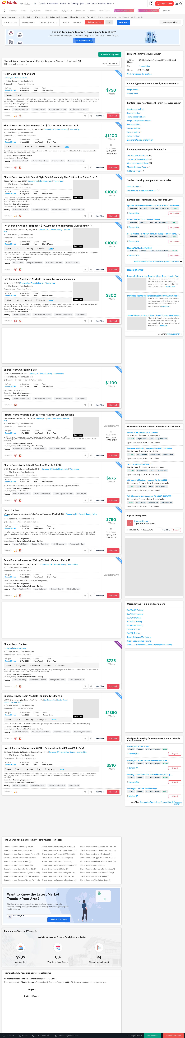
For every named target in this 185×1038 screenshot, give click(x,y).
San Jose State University (26, 783)
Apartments (80, 11)
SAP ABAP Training (135, 614)
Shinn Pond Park (58, 161)
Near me (13, 11)
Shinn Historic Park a (20, 161)
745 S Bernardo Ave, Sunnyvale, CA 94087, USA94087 (149, 497)
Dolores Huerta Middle (42, 494)
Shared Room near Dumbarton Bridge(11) (57, 858)
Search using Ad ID (170, 23)
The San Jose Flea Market (139, 156)
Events (48, 3)
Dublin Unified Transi (76, 680)
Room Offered (10, 91)
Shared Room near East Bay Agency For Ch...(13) (22, 855)
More (116, 3)
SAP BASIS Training (135, 611)
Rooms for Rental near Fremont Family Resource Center (158, 262)
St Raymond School (57, 680)
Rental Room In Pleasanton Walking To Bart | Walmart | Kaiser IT (37, 561)
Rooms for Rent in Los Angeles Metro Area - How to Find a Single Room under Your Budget (154, 276)
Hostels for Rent (133, 133)
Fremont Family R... (47, 23)
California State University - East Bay (30, 542)
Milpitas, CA (41, 419)
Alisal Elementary (59, 544)
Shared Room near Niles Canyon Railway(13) (58, 847)
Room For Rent (12, 510)
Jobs (87, 3)
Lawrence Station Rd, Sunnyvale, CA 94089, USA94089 (149, 449)
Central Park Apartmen (21, 315)
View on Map (74, 130)
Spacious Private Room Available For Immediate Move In (33, 696)
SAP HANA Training (135, 626)
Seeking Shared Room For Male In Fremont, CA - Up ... (149, 775)
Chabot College (22, 312)
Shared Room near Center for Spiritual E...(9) (20, 869)
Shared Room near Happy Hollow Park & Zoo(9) (97, 858)
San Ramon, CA (50, 700)
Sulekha (9, 3)
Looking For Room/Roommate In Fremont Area (147, 761)
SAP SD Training (133, 634)
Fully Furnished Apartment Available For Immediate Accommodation (39, 279)
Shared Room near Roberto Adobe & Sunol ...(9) (98, 862)
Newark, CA (133, 768)
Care (93, 3)
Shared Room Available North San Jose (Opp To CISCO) (33, 465)
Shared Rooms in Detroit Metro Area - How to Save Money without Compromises (154, 316)
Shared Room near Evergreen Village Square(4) (59, 881)
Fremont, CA (8, 78)
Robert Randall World (57, 449)
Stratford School (73, 589)
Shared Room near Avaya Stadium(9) (17, 862)
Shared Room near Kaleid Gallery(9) (55, 869)
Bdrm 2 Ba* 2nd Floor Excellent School (143, 220)
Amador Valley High (77, 544)
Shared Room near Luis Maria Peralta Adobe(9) (97, 869)
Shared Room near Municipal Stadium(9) (57, 862)
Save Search (124, 23)
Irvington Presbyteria (34, 263)
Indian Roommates (8, 17)
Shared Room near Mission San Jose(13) (19, 851)
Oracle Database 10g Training (139, 641)
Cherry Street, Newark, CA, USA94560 (142, 433)
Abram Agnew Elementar (63, 494)
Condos (92, 11)
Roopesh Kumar (141, 522)
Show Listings (94, 23)
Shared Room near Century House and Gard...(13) (98, 847)
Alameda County (21, 78)
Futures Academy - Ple (21, 589)
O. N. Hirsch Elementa (54, 263)
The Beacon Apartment (63, 315)
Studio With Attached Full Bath (139, 249)
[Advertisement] (61, 346)
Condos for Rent (133, 113)
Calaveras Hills (40, 449)
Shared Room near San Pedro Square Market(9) (21, 877)
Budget (76, 23)
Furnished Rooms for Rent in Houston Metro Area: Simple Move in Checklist (154, 296)
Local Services (104, 3)
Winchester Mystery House (139, 164)
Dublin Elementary (19, 680)
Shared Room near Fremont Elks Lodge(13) (96, 855)
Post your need (152, 1036)
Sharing (131, 750)
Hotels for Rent (133, 136)
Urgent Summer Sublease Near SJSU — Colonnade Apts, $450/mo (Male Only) (44, 748)
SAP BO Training (134, 618)
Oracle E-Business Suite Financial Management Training (149, 645)
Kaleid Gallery (74, 786)
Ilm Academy (17, 263)
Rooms (23, 11)
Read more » (170, 287)
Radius (64, 23)
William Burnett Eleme (77, 449)
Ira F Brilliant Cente (37, 786)
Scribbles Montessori (20, 110)
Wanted (140, 750)
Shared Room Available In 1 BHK (20, 370)
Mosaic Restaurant (20, 786)
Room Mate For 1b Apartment (19, 74)
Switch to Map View (110, 55)
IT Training (79, 3)
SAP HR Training (133, 630)
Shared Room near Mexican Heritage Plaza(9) (58, 873)
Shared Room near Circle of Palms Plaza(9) (58, 877)
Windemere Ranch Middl (40, 732)
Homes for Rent (133, 125)
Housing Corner (135, 270)
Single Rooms (35, 11)
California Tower (135, 171)
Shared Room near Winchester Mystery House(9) (22, 873)
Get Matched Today (83, 41)
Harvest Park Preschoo (40, 544)
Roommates (58, 3)
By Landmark (27, 23)
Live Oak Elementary (20, 732)
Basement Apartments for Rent (140, 140)
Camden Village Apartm (42, 315)
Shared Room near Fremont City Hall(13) (18, 847)
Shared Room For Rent (15, 645)
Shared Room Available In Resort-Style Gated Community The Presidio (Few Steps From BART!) (51, 177)
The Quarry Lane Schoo (82, 732)
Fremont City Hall (39, 110)
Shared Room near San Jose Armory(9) (94, 877)
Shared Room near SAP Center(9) (92, 866)
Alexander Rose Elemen (21, 449)
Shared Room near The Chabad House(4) (95, 881)
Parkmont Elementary (76, 161)
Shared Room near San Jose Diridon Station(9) (59, 866)
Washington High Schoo (78, 110)
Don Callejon (81, 494)
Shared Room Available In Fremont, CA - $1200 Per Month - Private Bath (41, 126)
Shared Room (10, 23)
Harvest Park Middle (20, 544)
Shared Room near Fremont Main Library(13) (20, 858)
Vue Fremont (81, 315)
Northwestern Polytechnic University (30, 446)
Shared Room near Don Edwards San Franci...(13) (98, 851)
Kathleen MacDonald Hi (21, 494)
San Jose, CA (47, 469)
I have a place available (148, 11)
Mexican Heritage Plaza (138, 167)
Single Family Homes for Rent (139, 121)
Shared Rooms (51, 11)
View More (100, 116)
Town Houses (104, 11)
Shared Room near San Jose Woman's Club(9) (97, 873)
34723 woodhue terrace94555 (139, 465)
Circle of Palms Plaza (57, 786)
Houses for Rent (133, 129)
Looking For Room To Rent (138, 747)
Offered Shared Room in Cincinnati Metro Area (51, 17)
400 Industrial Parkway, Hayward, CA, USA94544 (147, 481)
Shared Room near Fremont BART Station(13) (58, 855)
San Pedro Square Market (139, 160)
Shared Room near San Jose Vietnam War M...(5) (22, 881)
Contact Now (174, 214)
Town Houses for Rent (136, 117)
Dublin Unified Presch (38, 680)
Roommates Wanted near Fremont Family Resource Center (161, 803)
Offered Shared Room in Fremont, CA (82, 17)
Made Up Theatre (72, 263)
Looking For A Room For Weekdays (142, 789)
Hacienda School (40, 589)
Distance (113, 64)
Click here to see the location (139, 74)
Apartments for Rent (135, 110)
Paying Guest (66, 11)
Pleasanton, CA (71, 514)
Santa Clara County (54, 419)
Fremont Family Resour (57, 110)
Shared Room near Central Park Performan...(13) (59, 851)
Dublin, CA (8, 649)
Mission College (22, 491)
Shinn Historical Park (40, 161)
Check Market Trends (58, 918)
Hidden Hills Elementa (62, 732)
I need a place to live (124, 11)
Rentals (68, 3)
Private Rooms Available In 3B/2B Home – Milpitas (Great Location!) (39, 415)
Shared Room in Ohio (25, 17)
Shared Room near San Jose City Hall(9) (18, 866)
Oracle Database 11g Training (139, 637)
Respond (113, 116)
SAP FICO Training (134, 622)
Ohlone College (22, 107)
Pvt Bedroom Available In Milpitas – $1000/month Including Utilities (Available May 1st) (48, 226)
